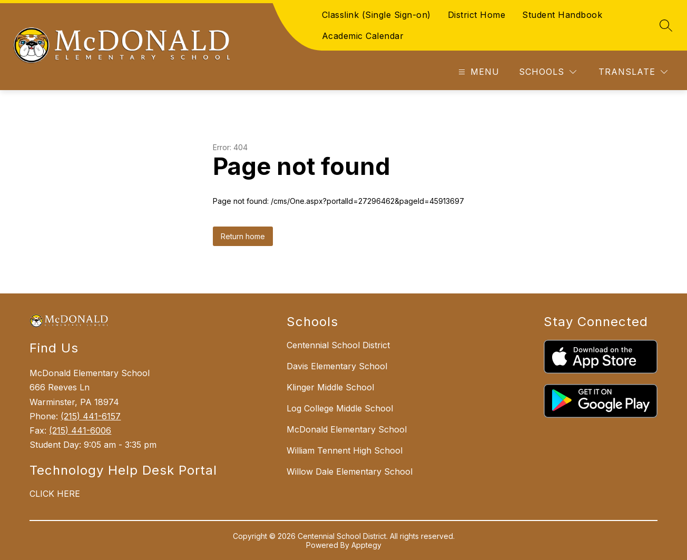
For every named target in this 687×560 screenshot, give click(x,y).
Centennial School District (338, 345)
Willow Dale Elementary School (350, 471)
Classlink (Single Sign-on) (376, 14)
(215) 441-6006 (80, 430)
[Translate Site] (633, 71)
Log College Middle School (340, 408)
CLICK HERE (55, 493)
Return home (243, 236)
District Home (477, 14)
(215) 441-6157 (91, 416)
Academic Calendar (363, 36)
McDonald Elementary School (347, 429)
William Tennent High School (345, 450)
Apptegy (366, 545)
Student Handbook (562, 14)
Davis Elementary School (337, 366)
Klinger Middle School (330, 387)
